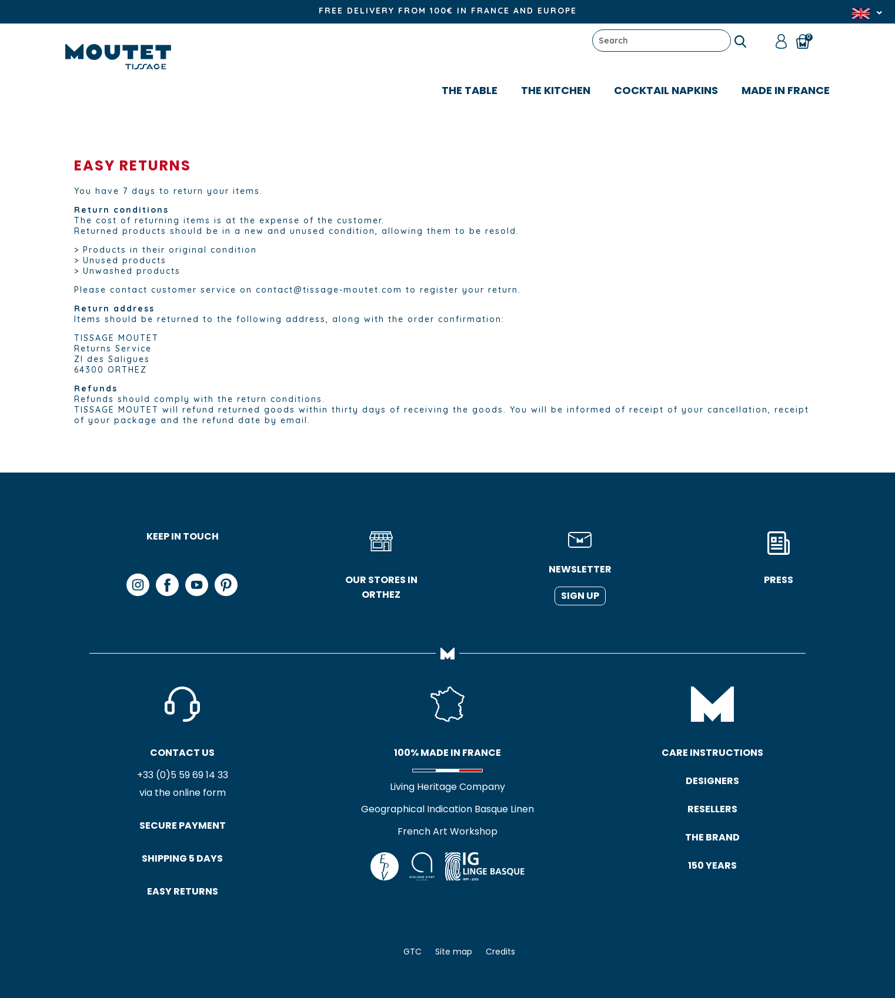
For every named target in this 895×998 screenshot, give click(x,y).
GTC (412, 951)
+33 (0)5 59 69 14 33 (182, 775)
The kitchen (555, 90)
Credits (500, 951)
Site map (453, 951)
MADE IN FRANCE (786, 90)
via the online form (182, 792)
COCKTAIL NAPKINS (666, 90)
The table (469, 90)
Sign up (580, 595)
